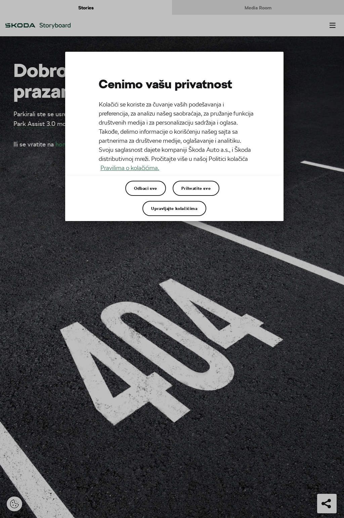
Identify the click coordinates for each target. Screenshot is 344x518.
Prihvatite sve (196, 188)
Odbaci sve (145, 188)
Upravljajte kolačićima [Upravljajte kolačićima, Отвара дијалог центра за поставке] (174, 208)
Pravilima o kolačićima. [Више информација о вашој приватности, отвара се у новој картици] (129, 167)
